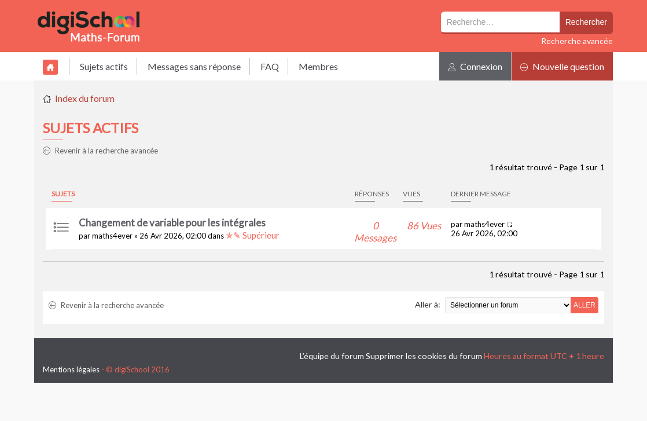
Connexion (475, 66)
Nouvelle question (562, 66)
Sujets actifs (104, 66)
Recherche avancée (577, 41)
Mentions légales (71, 369)
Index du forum (85, 98)
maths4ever (112, 235)
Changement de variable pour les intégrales (172, 223)
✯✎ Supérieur (253, 235)
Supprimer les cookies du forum (424, 356)
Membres (318, 66)
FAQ (269, 66)
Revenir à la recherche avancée (100, 150)
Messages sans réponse (194, 66)
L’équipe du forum (332, 356)
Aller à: (427, 304)
